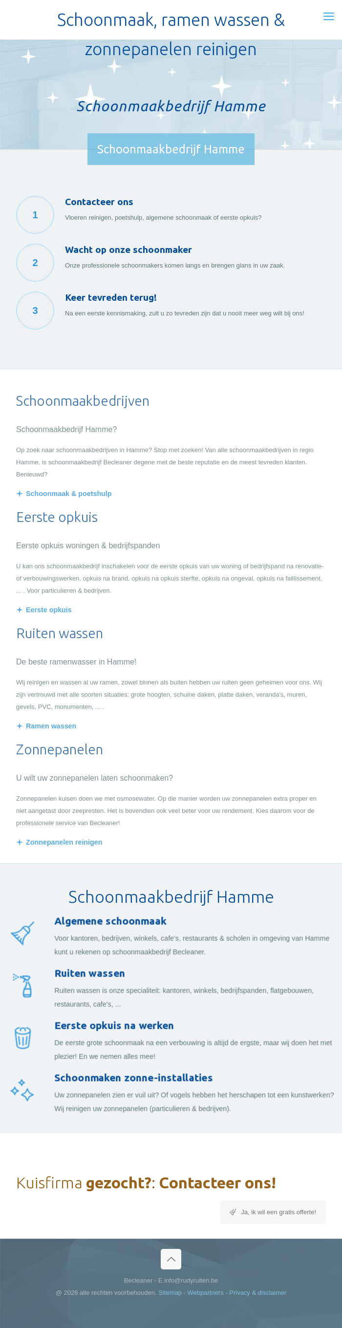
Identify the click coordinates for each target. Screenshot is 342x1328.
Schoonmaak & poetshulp (69, 494)
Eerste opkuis (49, 610)
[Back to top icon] (171, 1259)
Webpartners (206, 1292)
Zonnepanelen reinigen (64, 842)
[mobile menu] (329, 16)
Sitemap (170, 1292)
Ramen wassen (51, 726)
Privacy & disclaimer (257, 1292)
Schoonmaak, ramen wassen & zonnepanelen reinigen (171, 22)
